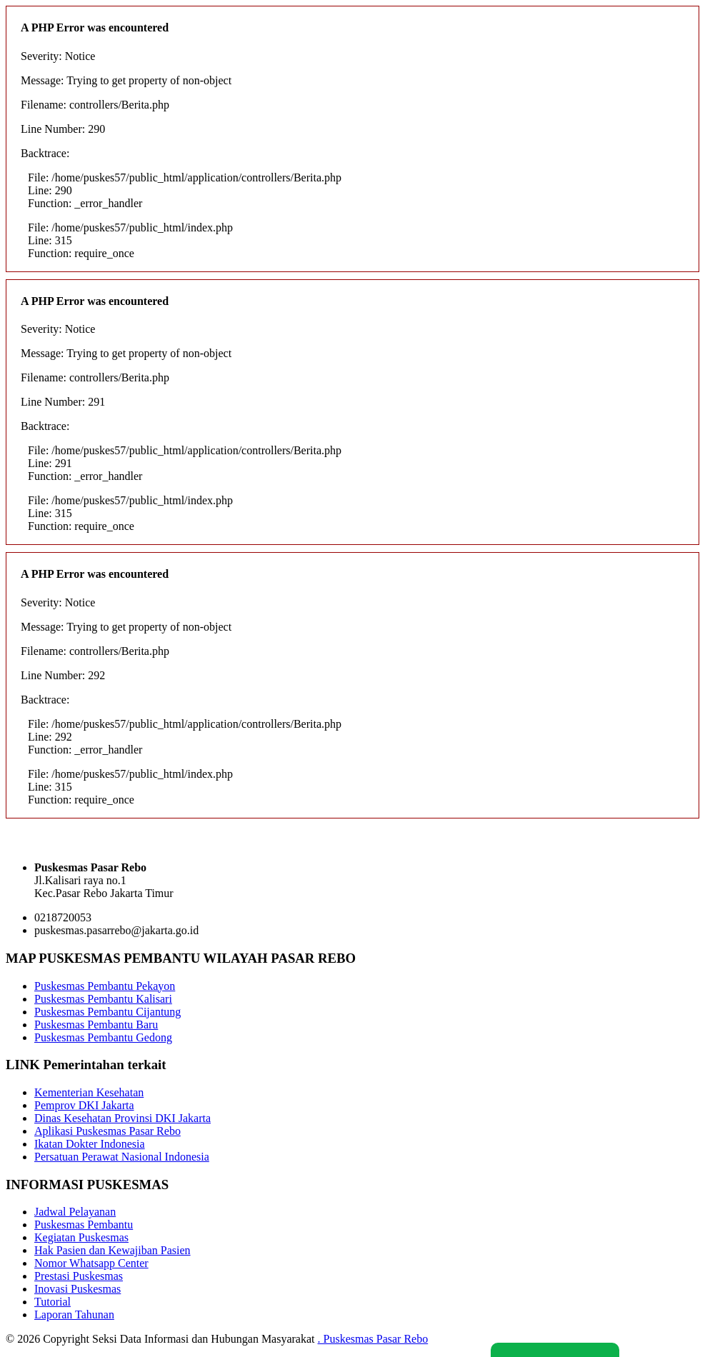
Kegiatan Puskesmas (81, 1237)
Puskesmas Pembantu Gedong (103, 1037)
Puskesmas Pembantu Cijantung (107, 1012)
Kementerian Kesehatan (89, 1092)
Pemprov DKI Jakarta (84, 1105)
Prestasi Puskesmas (78, 1276)
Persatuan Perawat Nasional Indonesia (121, 1157)
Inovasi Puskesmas (77, 1289)
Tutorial (52, 1302)
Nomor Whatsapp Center (91, 1263)
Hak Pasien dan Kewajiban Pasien (112, 1250)
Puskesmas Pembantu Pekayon (104, 986)
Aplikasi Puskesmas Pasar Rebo (107, 1131)
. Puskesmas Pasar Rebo (373, 1339)
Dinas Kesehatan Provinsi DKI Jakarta (122, 1118)
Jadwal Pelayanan (75, 1212)
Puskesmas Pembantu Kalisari (103, 999)
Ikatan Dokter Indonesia (89, 1144)
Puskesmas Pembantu (83, 1224)
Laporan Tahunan (74, 1314)
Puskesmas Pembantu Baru (96, 1024)
